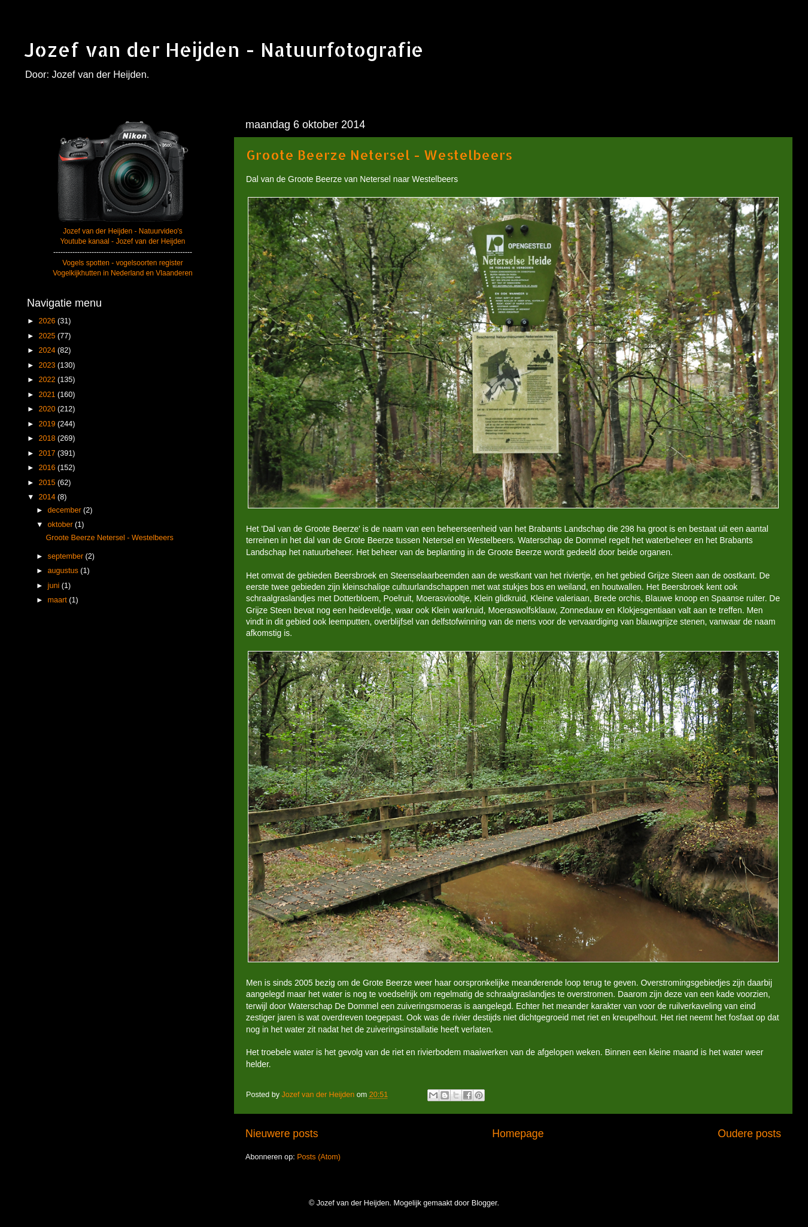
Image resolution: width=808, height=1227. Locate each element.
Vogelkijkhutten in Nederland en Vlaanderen (123, 273)
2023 (47, 365)
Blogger (484, 1203)
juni (55, 585)
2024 (47, 350)
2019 (47, 424)
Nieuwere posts (281, 1134)
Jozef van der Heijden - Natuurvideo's (123, 231)
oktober (61, 524)
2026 (47, 321)
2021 (47, 394)
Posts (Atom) (319, 1157)
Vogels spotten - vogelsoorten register (122, 263)
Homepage (517, 1134)
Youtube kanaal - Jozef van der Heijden (122, 241)
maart (58, 600)
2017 (47, 453)
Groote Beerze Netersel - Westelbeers (379, 154)
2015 (47, 482)
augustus (64, 570)
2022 (47, 379)
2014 (47, 497)
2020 (47, 409)
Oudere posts (749, 1134)
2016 (47, 467)
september (67, 556)
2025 (47, 336)
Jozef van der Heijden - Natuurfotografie (224, 49)
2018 (47, 438)
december (66, 510)
